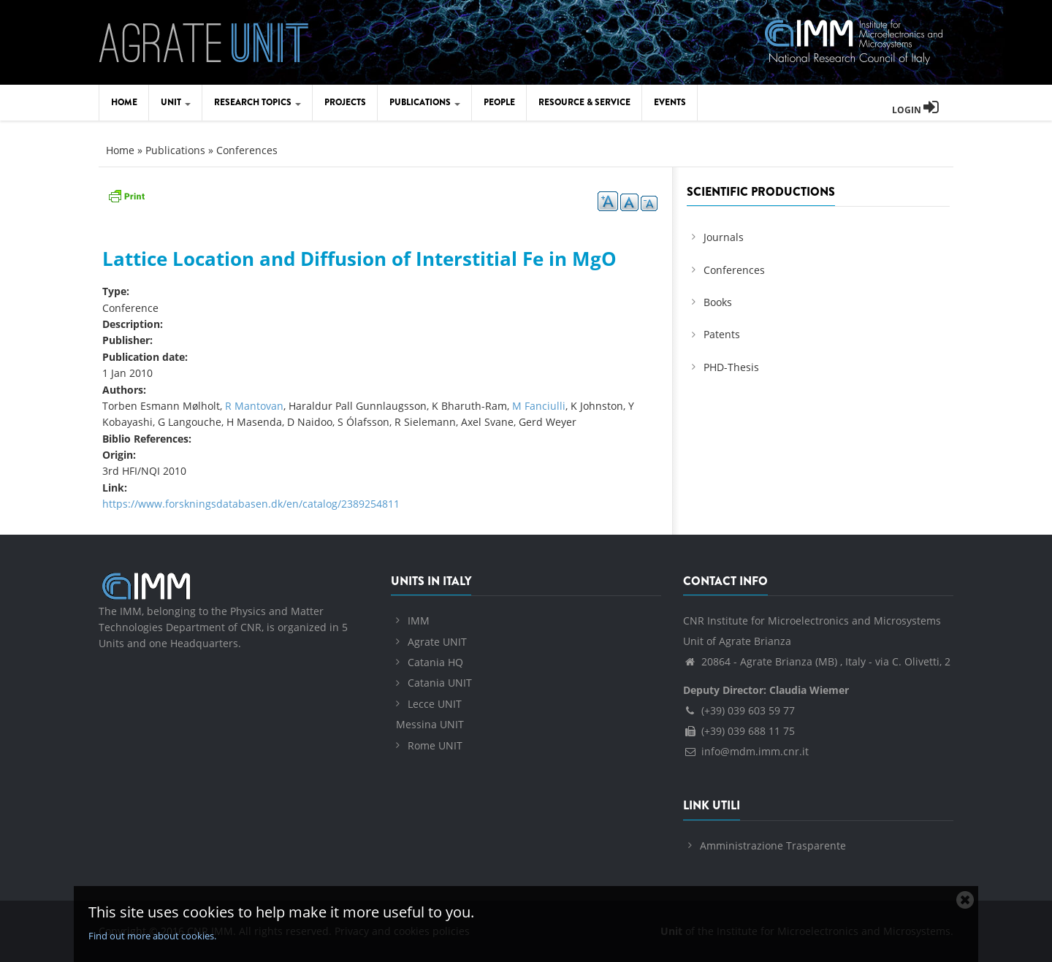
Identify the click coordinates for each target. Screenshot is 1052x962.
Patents (722, 334)
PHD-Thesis (731, 367)
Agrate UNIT (437, 642)
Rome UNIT (435, 745)
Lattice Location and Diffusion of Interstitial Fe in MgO (359, 258)
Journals (724, 237)
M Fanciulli (538, 406)
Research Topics (257, 102)
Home (124, 102)
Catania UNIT (440, 683)
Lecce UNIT (435, 704)
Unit (176, 102)
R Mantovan (254, 406)
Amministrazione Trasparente (773, 845)
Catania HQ (435, 662)
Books (718, 302)
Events (670, 102)
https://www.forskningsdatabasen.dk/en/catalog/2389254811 (251, 504)
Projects (345, 102)
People (499, 102)
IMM (419, 620)
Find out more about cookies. (152, 935)
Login (915, 110)
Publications (424, 102)
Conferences (247, 150)
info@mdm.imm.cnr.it (746, 751)
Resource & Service (584, 102)
